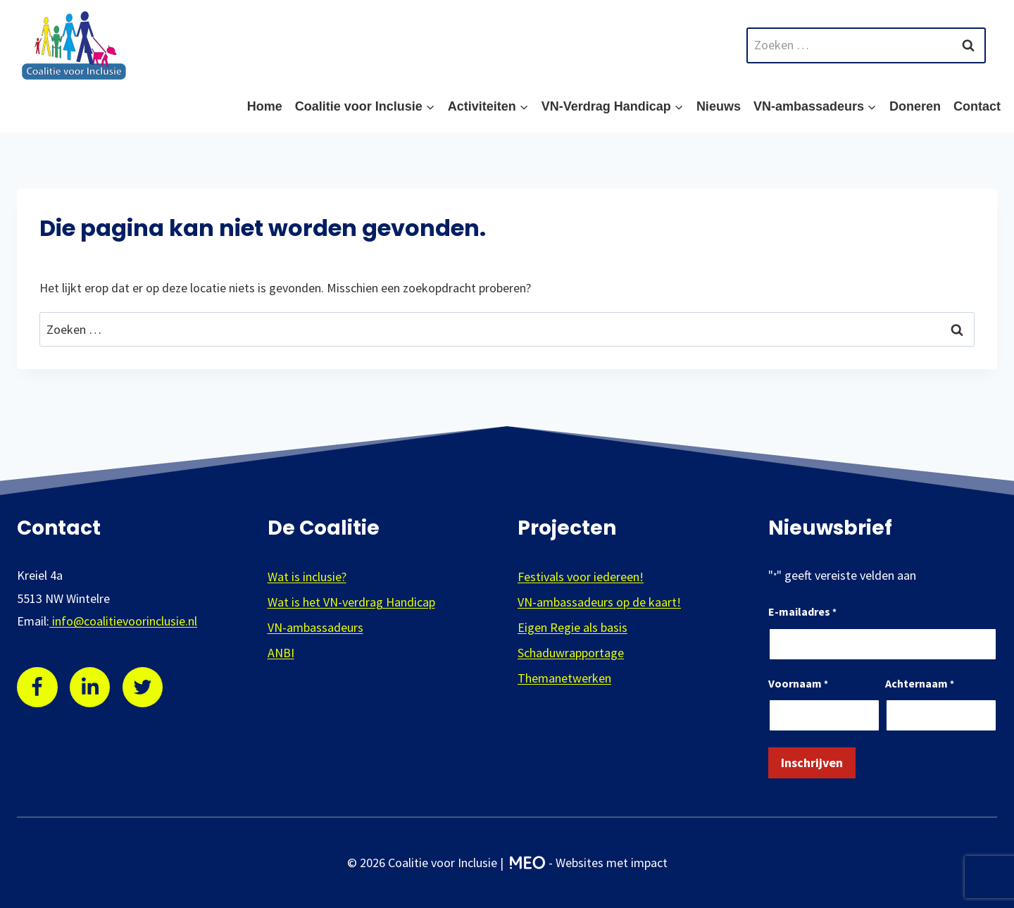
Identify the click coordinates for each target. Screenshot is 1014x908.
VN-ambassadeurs (315, 627)
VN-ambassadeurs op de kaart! (599, 602)
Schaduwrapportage (571, 653)
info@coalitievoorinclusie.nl (123, 621)
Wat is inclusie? (307, 576)
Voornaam (798, 684)
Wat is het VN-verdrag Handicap (351, 602)
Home (264, 106)
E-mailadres (802, 612)
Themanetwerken (564, 678)
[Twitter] (143, 687)
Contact (977, 106)
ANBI (281, 653)
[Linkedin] (90, 687)
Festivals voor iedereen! (581, 576)
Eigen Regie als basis (572, 627)
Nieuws (718, 106)
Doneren (915, 106)
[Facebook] (37, 687)
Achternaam (919, 684)
